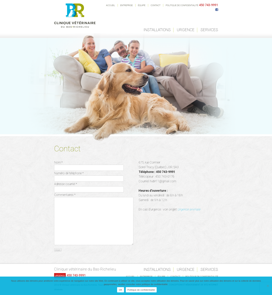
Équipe (141, 5)
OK (120, 290)
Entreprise (126, 5)
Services (209, 30)
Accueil (110, 5)
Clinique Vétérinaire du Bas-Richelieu (75, 15)
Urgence (185, 30)
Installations (157, 30)
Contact (155, 5)
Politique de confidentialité (182, 5)
